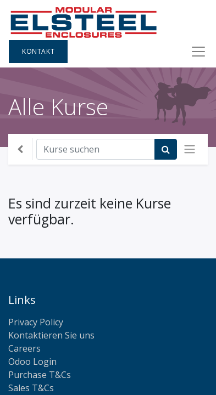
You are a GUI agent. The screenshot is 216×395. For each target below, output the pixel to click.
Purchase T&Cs (39, 375)
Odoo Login (32, 362)
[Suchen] (165, 149)
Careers (24, 348)
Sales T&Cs (31, 388)
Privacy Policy (35, 322)
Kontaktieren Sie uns (51, 335)
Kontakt (38, 51)
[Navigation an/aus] (189, 149)
